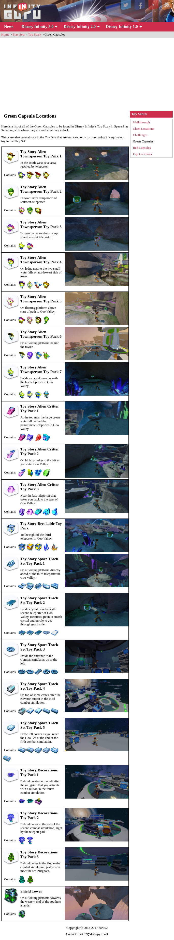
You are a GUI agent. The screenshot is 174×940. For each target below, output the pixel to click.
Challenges (140, 135)
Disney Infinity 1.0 (122, 26)
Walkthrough (141, 122)
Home (5, 34)
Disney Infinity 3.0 (37, 26)
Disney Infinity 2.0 (80, 26)
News (8, 26)
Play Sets (19, 34)
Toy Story (34, 34)
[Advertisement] (87, 75)
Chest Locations (143, 129)
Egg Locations (142, 154)
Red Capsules (142, 148)
